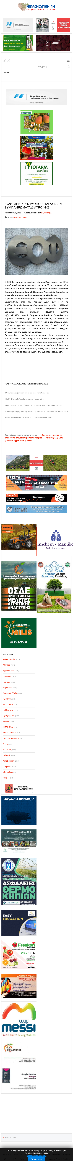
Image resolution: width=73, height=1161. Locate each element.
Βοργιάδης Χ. (46, 213)
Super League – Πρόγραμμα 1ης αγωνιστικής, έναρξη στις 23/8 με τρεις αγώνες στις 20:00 (36, 411)
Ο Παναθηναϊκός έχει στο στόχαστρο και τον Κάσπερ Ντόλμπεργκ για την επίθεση (33, 405)
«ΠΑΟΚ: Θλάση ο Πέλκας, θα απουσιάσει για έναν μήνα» (24, 399)
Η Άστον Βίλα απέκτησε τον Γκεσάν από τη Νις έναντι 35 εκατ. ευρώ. (28, 418)
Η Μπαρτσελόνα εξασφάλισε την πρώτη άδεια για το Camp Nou (27, 393)
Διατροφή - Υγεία (20, 217)
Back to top (10, 1137)
